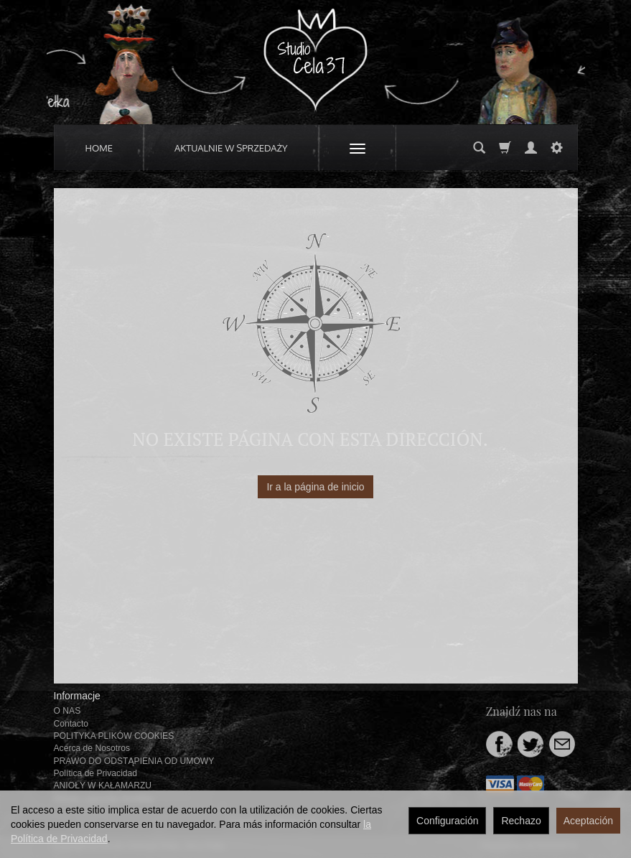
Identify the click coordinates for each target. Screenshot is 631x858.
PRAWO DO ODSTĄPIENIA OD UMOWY (134, 761)
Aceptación (588, 820)
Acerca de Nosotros (92, 748)
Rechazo (521, 820)
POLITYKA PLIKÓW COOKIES (114, 736)
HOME (99, 148)
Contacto (71, 724)
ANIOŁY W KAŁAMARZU (103, 785)
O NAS (67, 711)
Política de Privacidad (96, 773)
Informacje (77, 695)
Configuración (447, 820)
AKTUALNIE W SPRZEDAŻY (231, 148)
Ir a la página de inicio (315, 487)
